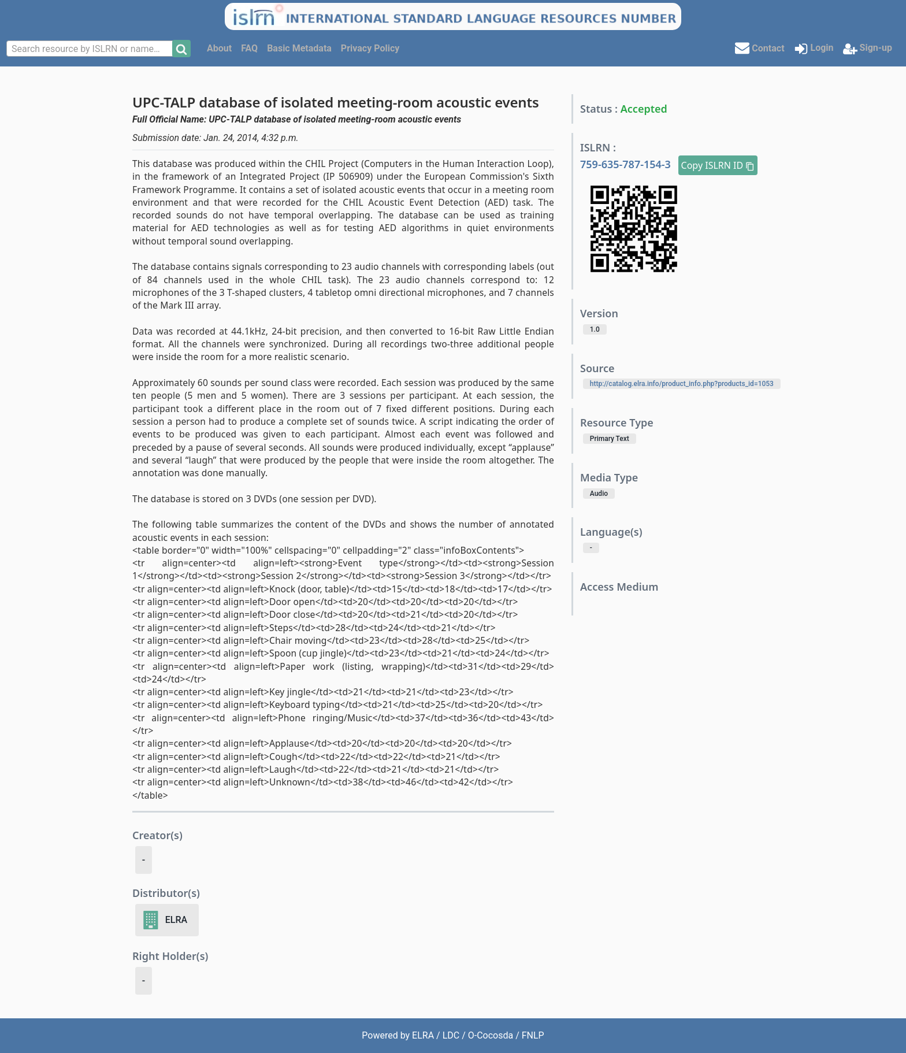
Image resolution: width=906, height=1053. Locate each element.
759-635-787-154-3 (627, 164)
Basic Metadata (299, 48)
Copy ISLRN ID (718, 165)
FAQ (249, 48)
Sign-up (867, 49)
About (219, 48)
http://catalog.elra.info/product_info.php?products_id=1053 (682, 384)
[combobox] (90, 48)
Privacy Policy (370, 48)
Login (814, 49)
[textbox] (90, 49)
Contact (759, 47)
